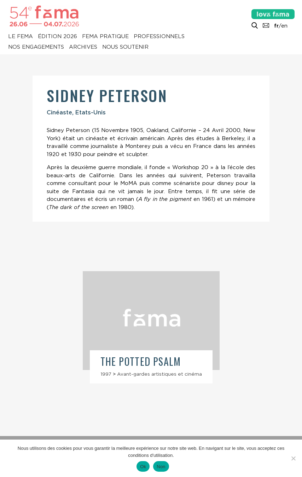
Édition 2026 (57, 37)
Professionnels (159, 37)
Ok (143, 466)
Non (161, 466)
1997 (105, 374)
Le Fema (20, 37)
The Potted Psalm (140, 361)
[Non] (293, 458)
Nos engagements (36, 47)
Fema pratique (105, 37)
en (284, 26)
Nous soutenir (125, 47)
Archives (83, 47)
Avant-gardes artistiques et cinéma (159, 374)
